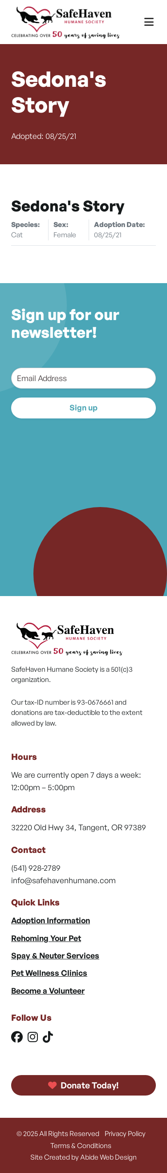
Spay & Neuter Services (55, 955)
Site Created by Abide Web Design (83, 1157)
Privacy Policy (125, 1133)
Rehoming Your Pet (46, 938)
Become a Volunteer (48, 990)
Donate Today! (83, 1085)
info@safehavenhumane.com (63, 880)
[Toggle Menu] (149, 22)
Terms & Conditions (80, 1145)
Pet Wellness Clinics (49, 973)
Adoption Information (50, 920)
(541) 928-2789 (36, 868)
